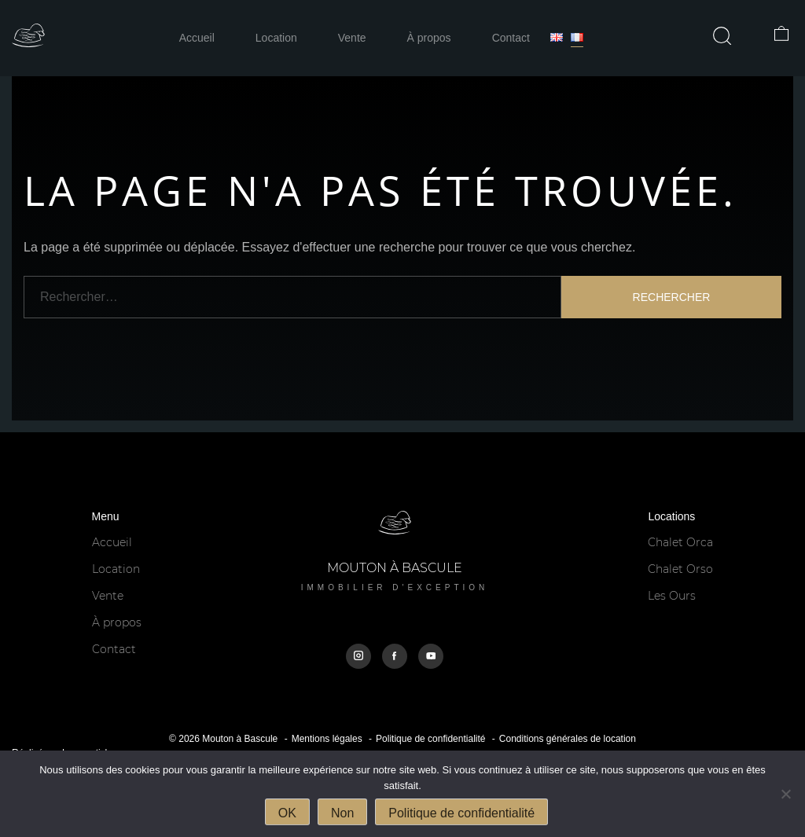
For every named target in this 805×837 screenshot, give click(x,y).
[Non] (785, 794)
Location (276, 37)
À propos (429, 37)
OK (287, 813)
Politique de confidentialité (430, 738)
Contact (511, 37)
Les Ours (672, 596)
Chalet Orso (680, 569)
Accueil (197, 37)
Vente (352, 37)
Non (342, 813)
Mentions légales (327, 738)
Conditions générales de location (567, 738)
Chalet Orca (680, 542)
